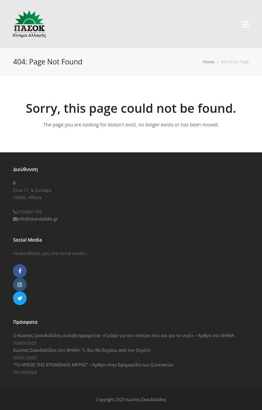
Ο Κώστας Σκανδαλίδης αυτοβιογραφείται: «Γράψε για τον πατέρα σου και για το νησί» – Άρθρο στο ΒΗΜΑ (123, 335)
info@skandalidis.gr (37, 219)
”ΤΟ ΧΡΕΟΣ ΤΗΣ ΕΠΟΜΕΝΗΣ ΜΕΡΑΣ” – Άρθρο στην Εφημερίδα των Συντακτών (93, 365)
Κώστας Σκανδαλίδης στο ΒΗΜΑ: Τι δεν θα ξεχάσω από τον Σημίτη (81, 350)
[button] (245, 24)
